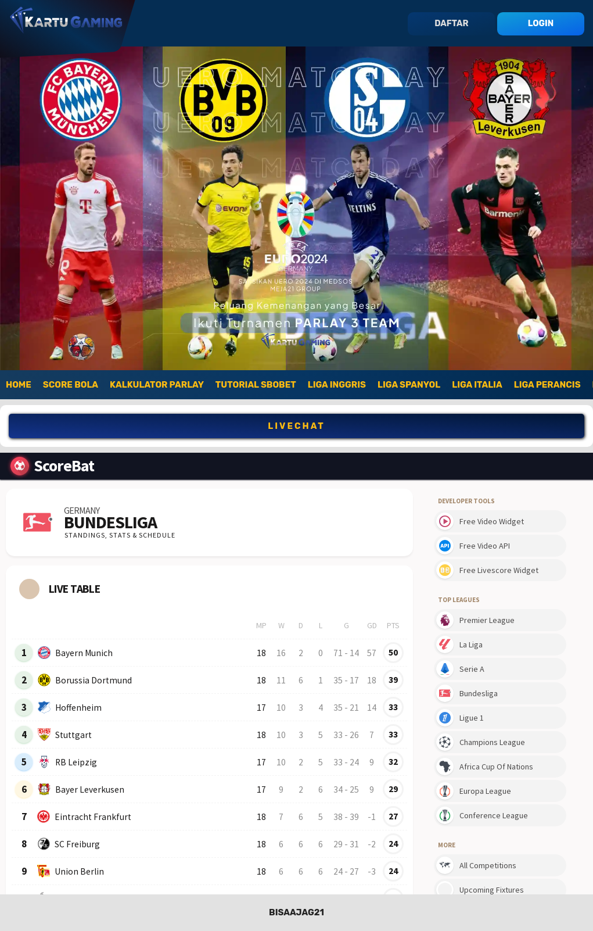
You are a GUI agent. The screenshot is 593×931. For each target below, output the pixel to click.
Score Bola (70, 384)
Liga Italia (477, 384)
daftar (451, 23)
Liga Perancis (547, 384)
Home (18, 384)
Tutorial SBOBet (255, 384)
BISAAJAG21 (296, 912)
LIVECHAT (296, 426)
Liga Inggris (337, 384)
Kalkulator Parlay (157, 384)
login (540, 23)
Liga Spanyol (409, 384)
